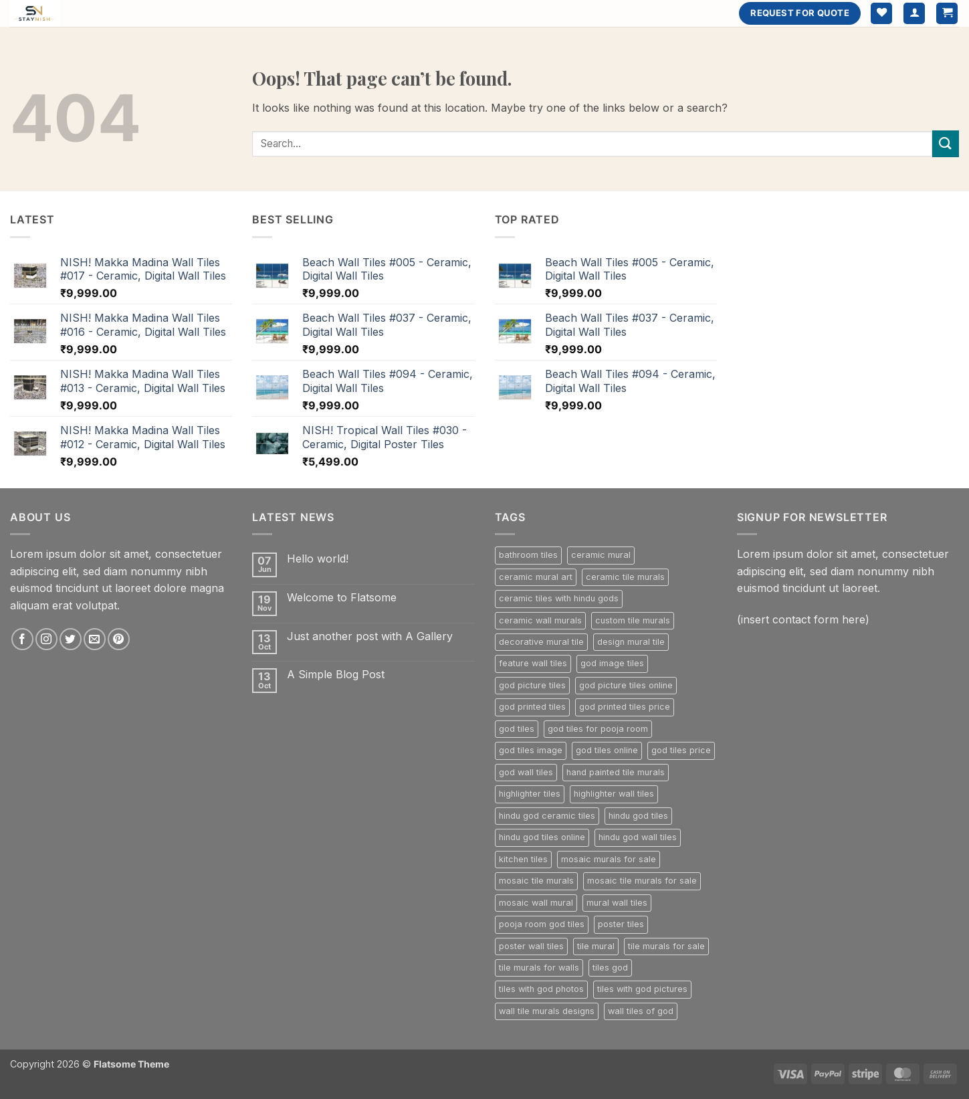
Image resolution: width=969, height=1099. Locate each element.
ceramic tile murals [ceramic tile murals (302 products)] (625, 577)
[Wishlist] (881, 14)
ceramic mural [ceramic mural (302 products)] (601, 555)
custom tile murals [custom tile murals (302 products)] (632, 620)
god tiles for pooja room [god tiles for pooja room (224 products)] (598, 729)
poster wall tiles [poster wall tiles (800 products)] (531, 946)
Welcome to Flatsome (342, 597)
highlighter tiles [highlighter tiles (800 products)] (529, 794)
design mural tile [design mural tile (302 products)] (631, 642)
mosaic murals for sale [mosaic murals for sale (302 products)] (608, 859)
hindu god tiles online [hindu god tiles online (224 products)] (542, 837)
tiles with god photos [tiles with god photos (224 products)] (541, 989)
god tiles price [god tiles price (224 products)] (681, 750)
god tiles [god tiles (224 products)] (516, 729)
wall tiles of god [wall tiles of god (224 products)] (640, 1011)
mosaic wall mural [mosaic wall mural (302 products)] (536, 903)
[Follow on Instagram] (46, 639)
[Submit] (945, 143)
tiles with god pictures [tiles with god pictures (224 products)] (642, 989)
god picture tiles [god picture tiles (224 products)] (532, 685)
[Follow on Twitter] (71, 639)
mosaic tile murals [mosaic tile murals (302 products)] (536, 881)
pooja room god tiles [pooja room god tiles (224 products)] (541, 924)
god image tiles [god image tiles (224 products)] (612, 663)
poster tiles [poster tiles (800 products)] (621, 924)
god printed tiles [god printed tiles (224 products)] (532, 707)
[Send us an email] (95, 639)
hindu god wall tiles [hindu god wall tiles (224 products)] (638, 837)
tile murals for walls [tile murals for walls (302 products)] (539, 968)
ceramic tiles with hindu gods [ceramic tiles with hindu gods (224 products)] (559, 598)
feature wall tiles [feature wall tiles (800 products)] (533, 663)
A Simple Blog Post (336, 674)
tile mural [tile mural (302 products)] (596, 946)
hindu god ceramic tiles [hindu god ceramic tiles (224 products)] (547, 816)
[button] (914, 14)
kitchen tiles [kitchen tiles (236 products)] (523, 859)
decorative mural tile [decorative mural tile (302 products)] (541, 642)
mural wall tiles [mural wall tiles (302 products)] (616, 903)
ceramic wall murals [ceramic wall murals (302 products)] (540, 620)
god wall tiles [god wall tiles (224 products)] (526, 772)
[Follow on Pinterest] (119, 639)
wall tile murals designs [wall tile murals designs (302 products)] (547, 1011)
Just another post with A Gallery (370, 636)
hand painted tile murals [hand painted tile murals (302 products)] (615, 772)
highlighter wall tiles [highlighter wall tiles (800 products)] (614, 794)
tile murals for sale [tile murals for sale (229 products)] (666, 946)
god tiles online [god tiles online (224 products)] (607, 750)
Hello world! (317, 559)
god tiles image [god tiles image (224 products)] (530, 750)
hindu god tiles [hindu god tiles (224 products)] (638, 816)
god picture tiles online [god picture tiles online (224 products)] (626, 685)
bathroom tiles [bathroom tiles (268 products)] (528, 555)
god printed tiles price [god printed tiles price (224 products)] (624, 707)
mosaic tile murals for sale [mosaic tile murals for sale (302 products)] (642, 881)
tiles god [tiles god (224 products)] (610, 968)
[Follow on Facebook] (22, 639)
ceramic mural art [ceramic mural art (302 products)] (535, 577)
